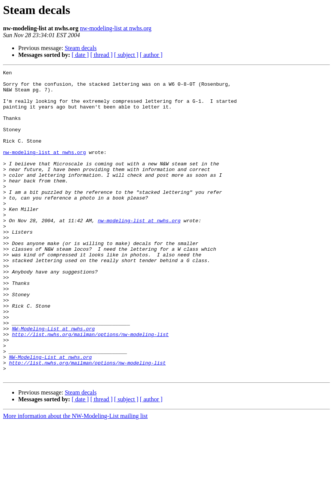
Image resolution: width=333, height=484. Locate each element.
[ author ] (151, 55)
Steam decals (81, 48)
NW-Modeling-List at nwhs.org (53, 380)
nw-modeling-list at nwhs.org (116, 28)
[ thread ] (101, 55)
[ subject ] (126, 55)
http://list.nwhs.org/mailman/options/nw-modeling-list (90, 387)
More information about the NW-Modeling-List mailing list (75, 477)
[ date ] (80, 55)
